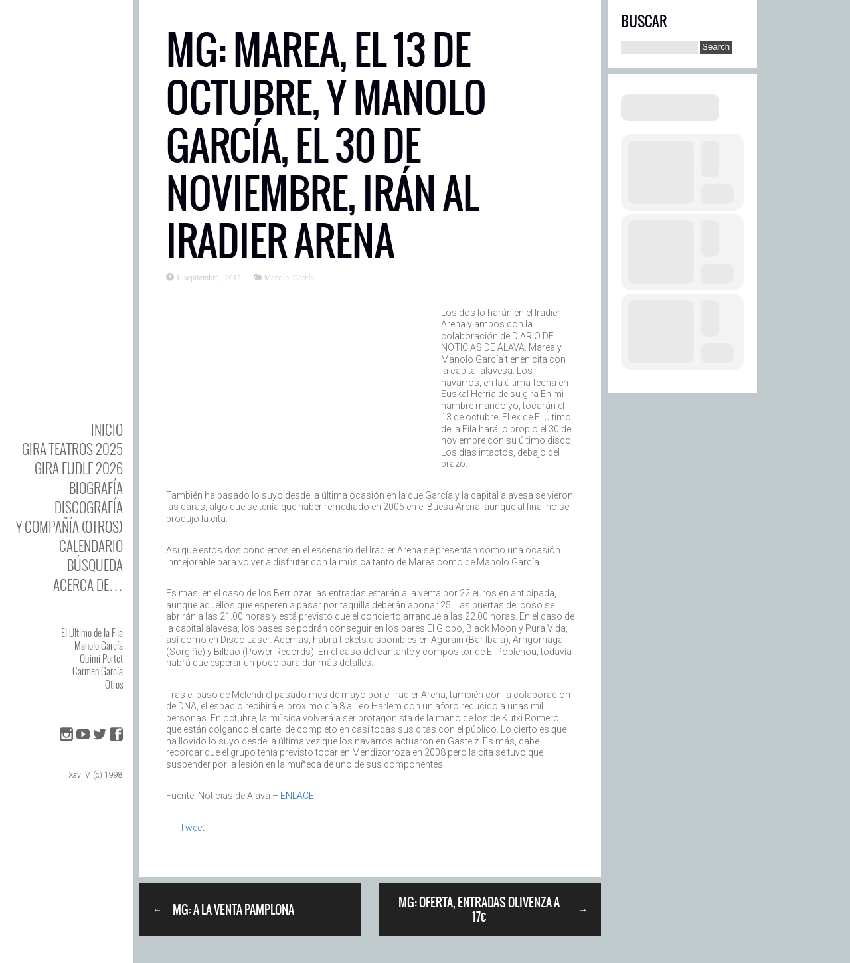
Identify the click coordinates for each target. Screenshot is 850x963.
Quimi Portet (101, 658)
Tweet (192, 827)
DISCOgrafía (88, 507)
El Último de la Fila (92, 632)
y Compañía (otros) (69, 526)
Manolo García (98, 645)
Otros (114, 684)
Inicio (107, 429)
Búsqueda (95, 565)
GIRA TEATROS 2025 (72, 448)
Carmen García (97, 670)
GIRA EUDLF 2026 (79, 468)
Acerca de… (88, 584)
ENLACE (297, 795)
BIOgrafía (96, 488)
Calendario (91, 545)
